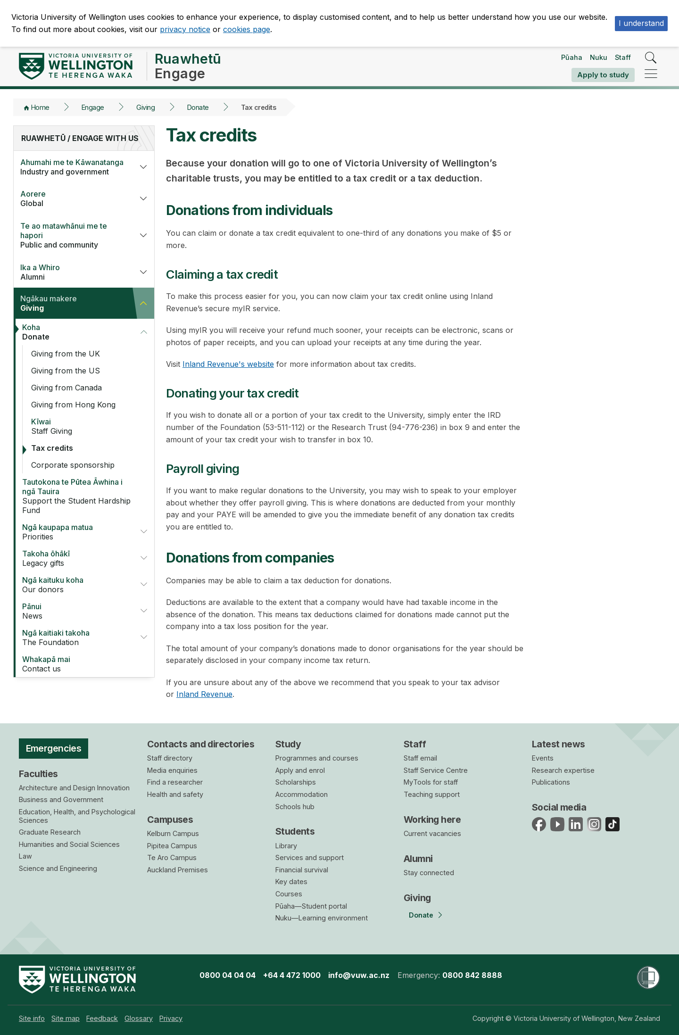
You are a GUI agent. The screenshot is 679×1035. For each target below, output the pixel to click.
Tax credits (52, 448)
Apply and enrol (300, 770)
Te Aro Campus (172, 857)
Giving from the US (65, 370)
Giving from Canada (66, 387)
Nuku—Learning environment (321, 918)
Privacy (170, 1018)
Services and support (309, 857)
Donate (198, 107)
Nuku (598, 57)
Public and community (72, 235)
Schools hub (295, 807)
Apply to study (603, 74)
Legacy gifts (75, 558)
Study (288, 744)
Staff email (420, 758)
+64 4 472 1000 (292, 975)
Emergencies (54, 748)
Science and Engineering (58, 868)
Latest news (558, 744)
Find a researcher (175, 782)
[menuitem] (32, 1018)
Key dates (291, 882)
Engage (93, 107)
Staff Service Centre (436, 770)
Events (543, 758)
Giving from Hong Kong (73, 404)
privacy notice (185, 29)
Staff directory (169, 758)
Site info (32, 1018)
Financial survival (301, 870)
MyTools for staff (431, 782)
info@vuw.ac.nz (358, 975)
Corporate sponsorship (73, 465)
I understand (641, 23)
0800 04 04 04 (227, 975)
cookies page (246, 29)
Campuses (170, 819)
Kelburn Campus (173, 833)
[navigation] (651, 74)
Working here (432, 819)
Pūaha (571, 57)
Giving (145, 107)
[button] (143, 166)
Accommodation (301, 794)
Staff (623, 57)
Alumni (72, 272)
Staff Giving (88, 426)
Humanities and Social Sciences (69, 844)
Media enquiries (172, 770)
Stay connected (429, 873)
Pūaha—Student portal (311, 906)
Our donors (75, 584)
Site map (65, 1018)
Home (40, 107)
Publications (551, 782)
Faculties (38, 773)
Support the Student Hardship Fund (78, 496)
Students (295, 831)
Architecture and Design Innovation (74, 788)
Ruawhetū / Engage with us (80, 138)
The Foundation (75, 637)
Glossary (138, 1018)
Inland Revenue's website (228, 364)
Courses (288, 894)
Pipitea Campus (172, 846)
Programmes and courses (316, 758)
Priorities (75, 531)
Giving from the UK (65, 353)
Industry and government (72, 166)
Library (286, 846)
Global (72, 198)
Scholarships (295, 782)
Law (25, 856)
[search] (651, 58)
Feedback (102, 1018)
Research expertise (563, 770)
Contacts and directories (200, 744)
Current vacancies (432, 833)
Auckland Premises (177, 870)
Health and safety (175, 794)
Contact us (78, 663)
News (75, 611)
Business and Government (61, 799)
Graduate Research (50, 832)
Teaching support (432, 794)
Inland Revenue (204, 694)
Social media (559, 807)
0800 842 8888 (472, 975)
